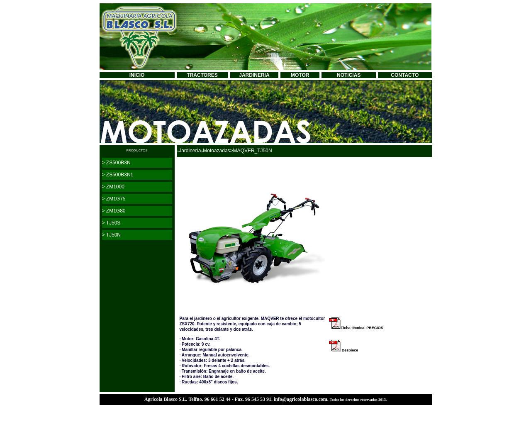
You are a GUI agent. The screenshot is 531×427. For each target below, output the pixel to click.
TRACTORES (202, 75)
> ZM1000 (113, 187)
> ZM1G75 (114, 199)
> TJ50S (111, 223)
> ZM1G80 (114, 211)
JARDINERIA (254, 75)
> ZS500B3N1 (118, 175)
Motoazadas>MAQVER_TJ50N (237, 151)
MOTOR (300, 75)
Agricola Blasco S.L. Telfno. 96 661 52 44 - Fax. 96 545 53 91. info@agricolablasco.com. (237, 399)
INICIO (137, 75)
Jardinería (190, 151)
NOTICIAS (348, 75)
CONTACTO (405, 75)
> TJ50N (111, 235)
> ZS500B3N (116, 163)
